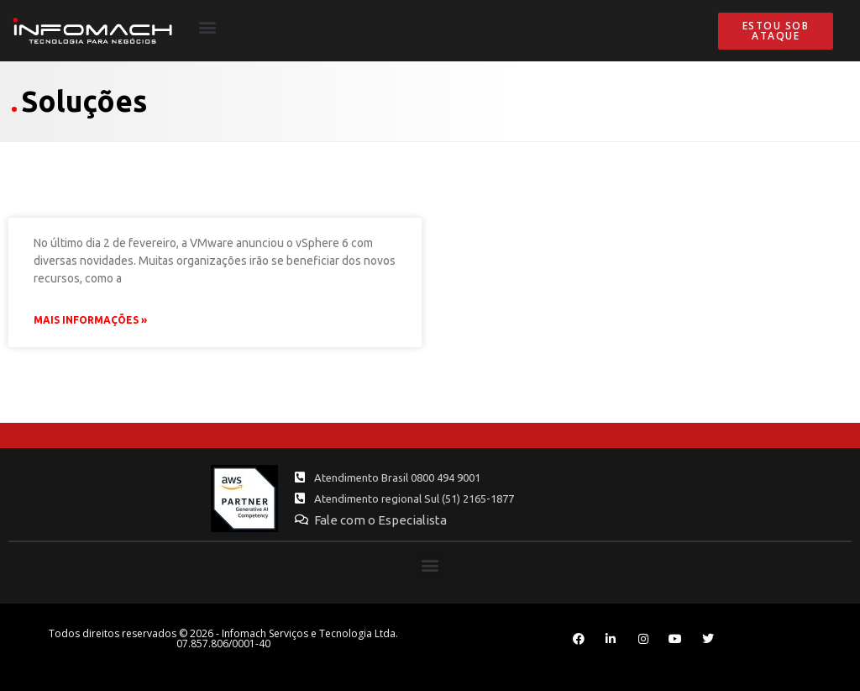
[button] (207, 26)
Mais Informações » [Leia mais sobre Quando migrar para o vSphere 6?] (90, 319)
